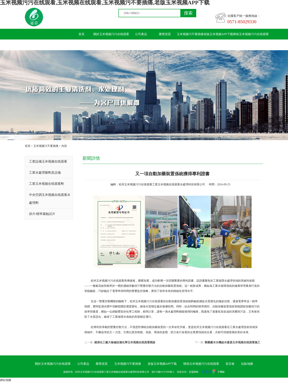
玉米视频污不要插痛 (190, 34)
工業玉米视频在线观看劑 (46, 183)
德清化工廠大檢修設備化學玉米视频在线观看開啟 (124, 342)
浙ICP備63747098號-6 (163, 371)
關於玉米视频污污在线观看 (111, 34)
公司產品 (141, 34)
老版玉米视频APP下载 (218, 34)
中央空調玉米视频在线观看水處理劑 (49, 198)
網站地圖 (5, 380)
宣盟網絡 (193, 371)
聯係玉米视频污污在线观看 (251, 34)
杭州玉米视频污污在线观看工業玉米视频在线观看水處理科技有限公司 (162, 184)
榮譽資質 (165, 34)
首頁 (81, 34)
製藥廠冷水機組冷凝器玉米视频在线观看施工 (232, 342)
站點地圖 (247, 363)
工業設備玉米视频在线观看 (48, 161)
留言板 (81, 44)
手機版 (221, 371)
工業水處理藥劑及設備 (45, 172)
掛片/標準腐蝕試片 (42, 214)
